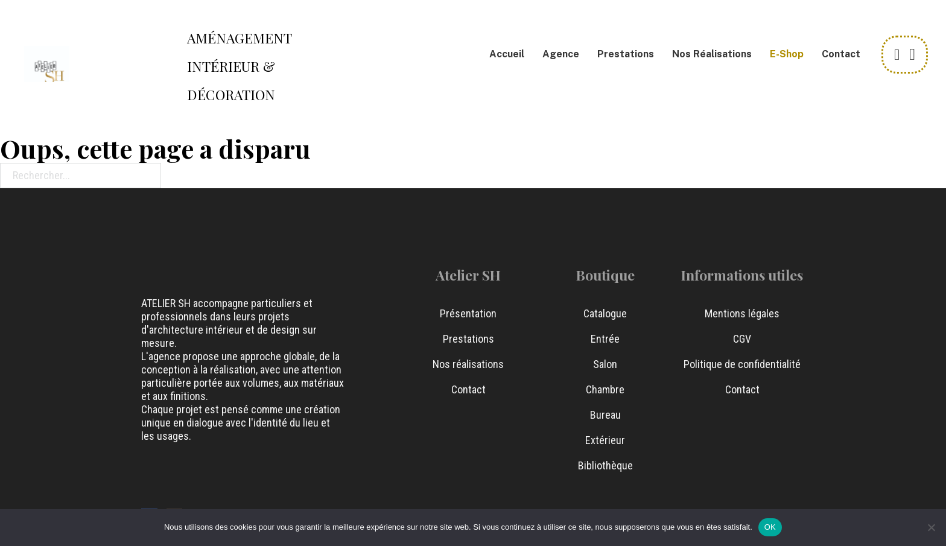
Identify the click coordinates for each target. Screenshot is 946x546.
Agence (560, 54)
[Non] (931, 527)
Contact (841, 54)
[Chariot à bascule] (912, 54)
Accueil (506, 54)
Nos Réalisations (712, 54)
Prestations (625, 54)
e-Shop (787, 54)
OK (770, 527)
